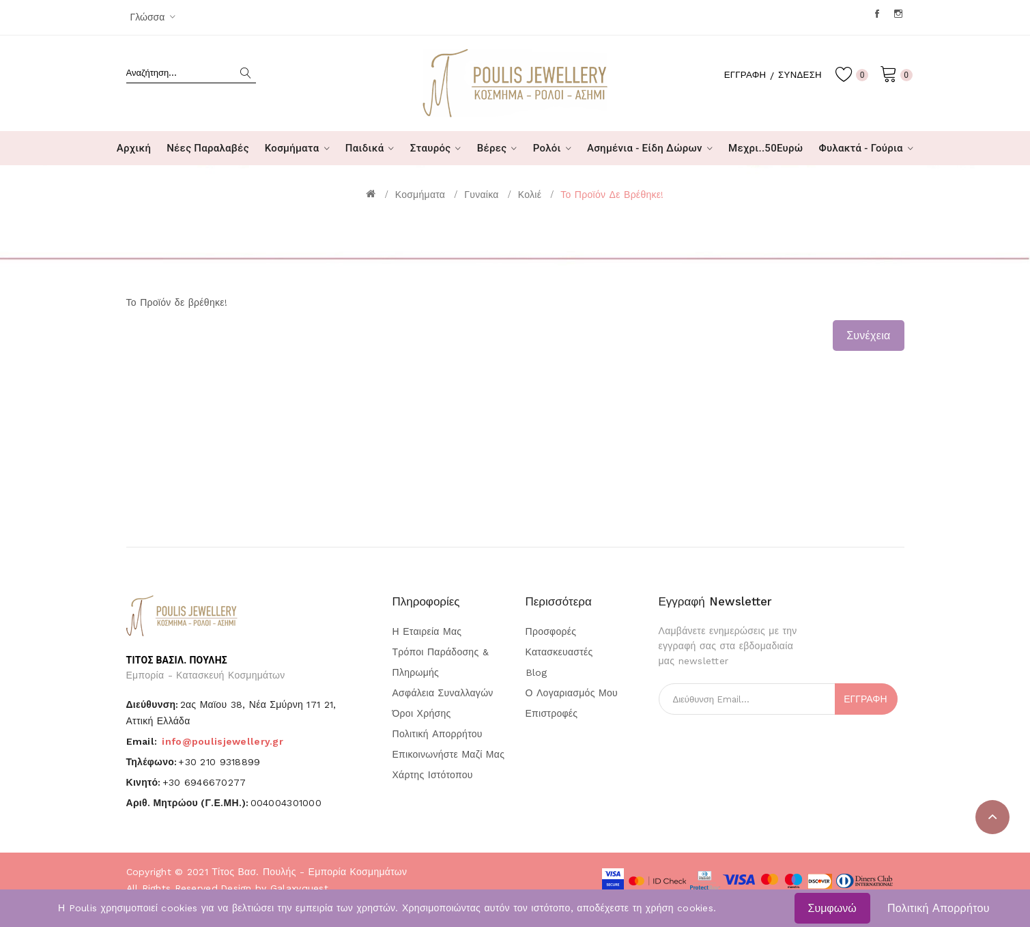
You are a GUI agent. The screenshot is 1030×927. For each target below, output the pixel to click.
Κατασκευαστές (559, 651)
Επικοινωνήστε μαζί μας (448, 754)
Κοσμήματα (420, 194)
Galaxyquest (299, 888)
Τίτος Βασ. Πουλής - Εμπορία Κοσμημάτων (309, 871)
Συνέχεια (868, 335)
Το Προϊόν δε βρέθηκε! (611, 194)
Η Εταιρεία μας (427, 631)
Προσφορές (551, 631)
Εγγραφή (739, 74)
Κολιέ (529, 194)
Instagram (899, 13)
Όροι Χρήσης (421, 713)
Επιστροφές (552, 713)
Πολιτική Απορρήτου (938, 908)
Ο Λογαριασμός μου (572, 692)
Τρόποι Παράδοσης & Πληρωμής (440, 662)
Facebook (878, 13)
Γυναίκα (481, 194)
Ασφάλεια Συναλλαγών (442, 692)
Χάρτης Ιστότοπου (432, 774)
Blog (536, 672)
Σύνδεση (798, 74)
